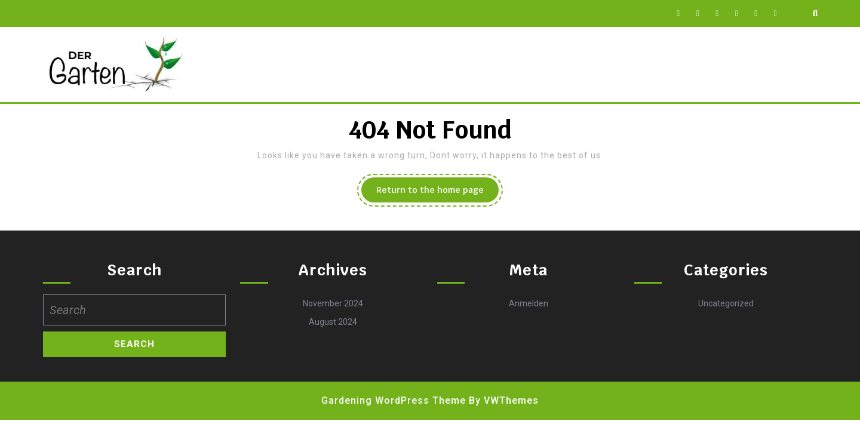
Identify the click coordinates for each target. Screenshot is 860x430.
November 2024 (333, 303)
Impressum (355, 64)
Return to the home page (437, 192)
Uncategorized (726, 303)
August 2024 (333, 322)
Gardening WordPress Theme (393, 400)
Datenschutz (279, 64)
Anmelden (528, 303)
